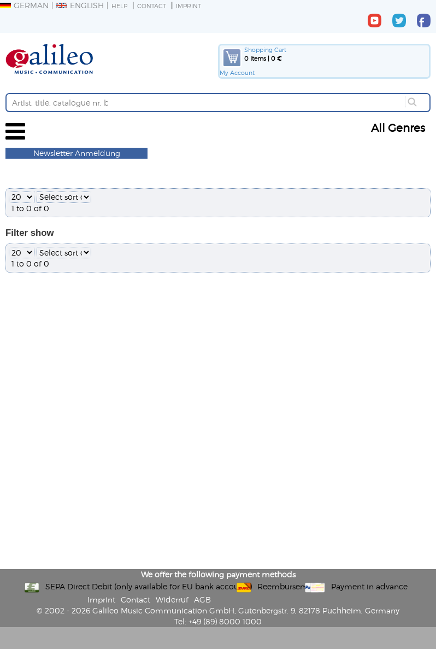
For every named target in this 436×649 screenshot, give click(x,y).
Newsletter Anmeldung (76, 153)
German (24, 5)
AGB (202, 599)
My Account (237, 72)
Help (119, 5)
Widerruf (172, 599)
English (80, 5)
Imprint (188, 5)
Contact (151, 5)
